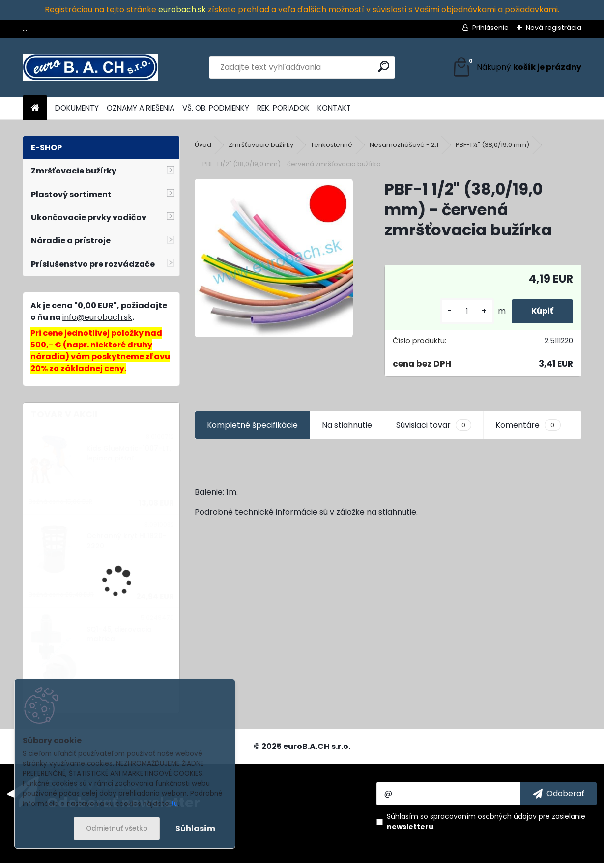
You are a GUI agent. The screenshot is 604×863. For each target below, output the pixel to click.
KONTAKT (334, 108)
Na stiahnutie (347, 425)
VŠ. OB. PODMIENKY (215, 108)
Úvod (203, 144)
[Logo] (90, 67)
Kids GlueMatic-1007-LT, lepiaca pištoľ (128, 453)
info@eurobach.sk (97, 317)
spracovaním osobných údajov (483, 816)
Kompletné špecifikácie (252, 425)
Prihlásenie (490, 27)
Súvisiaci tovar (433, 425)
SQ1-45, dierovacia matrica (119, 634)
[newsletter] (558, 793)
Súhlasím (195, 828)
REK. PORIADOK (283, 108)
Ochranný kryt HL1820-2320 (126, 540)
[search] (383, 66)
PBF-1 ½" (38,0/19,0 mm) (492, 144)
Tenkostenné (331, 144)
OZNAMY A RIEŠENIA (140, 108)
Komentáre (527, 425)
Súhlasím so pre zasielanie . (486, 821)
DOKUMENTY (77, 108)
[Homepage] (35, 108)
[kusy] (467, 311)
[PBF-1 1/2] (274, 258)
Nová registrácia (553, 27)
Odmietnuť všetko (116, 828)
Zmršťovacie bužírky (261, 144)
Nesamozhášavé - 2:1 (404, 144)
